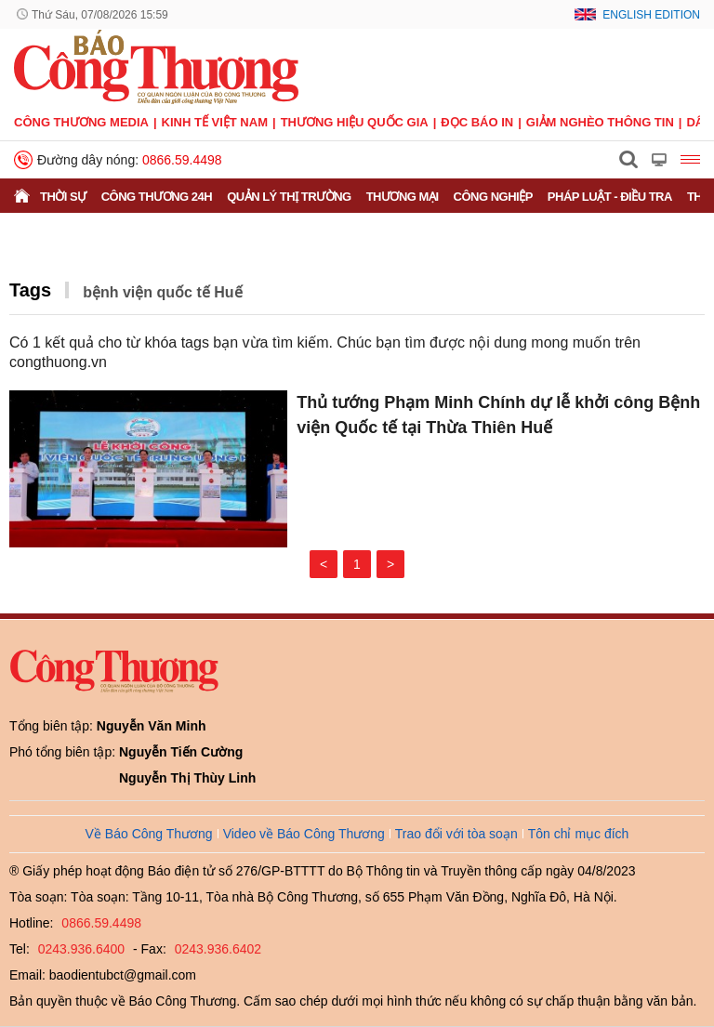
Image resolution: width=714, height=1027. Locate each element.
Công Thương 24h (156, 197)
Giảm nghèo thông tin (600, 122)
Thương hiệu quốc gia (355, 122)
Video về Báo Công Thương (304, 833)
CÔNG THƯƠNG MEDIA (81, 122)
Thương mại (402, 197)
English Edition (651, 14)
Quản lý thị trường (289, 197)
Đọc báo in (477, 122)
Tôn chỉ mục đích (578, 833)
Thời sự (63, 197)
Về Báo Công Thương (149, 833)
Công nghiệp (493, 197)
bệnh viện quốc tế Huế (162, 292)
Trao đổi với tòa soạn (456, 833)
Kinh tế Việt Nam (215, 122)
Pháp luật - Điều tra (610, 197)
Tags (30, 290)
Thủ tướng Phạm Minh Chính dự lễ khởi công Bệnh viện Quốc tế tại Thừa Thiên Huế (498, 415)
